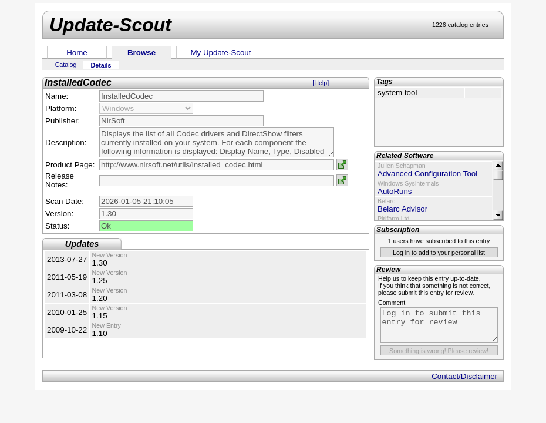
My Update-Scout (221, 52)
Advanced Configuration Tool (427, 173)
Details (101, 65)
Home (76, 52)
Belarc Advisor (402, 208)
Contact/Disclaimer (464, 376)
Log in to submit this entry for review (439, 325)
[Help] (320, 82)
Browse (141, 52)
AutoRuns (395, 191)
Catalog (66, 64)
